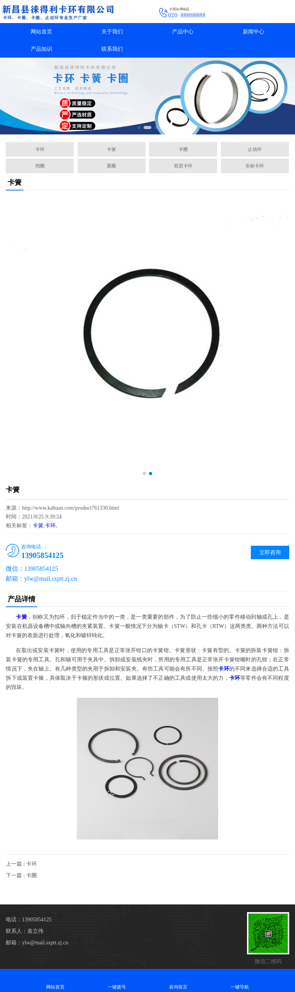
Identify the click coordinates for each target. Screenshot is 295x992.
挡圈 (40, 166)
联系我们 (112, 49)
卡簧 (111, 149)
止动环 (255, 149)
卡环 (40, 149)
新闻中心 (253, 32)
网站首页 (41, 32)
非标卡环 (254, 166)
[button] (139, 127)
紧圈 (111, 166)
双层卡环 (183, 166)
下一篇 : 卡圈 (21, 875)
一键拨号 (117, 980)
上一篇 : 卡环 (21, 864)
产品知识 (41, 49)
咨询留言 (178, 980)
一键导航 (239, 980)
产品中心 (183, 32)
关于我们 (112, 32)
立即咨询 (270, 552)
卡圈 (183, 149)
